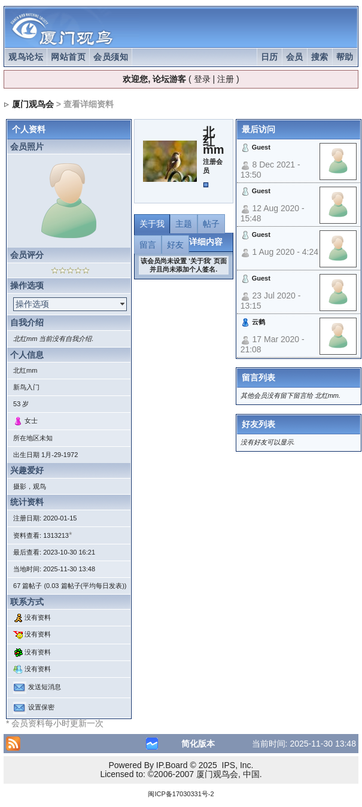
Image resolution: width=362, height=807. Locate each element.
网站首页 (68, 57)
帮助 (345, 57)
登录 (202, 79)
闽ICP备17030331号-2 (181, 793)
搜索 (319, 57)
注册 (225, 79)
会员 (294, 57)
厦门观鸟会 (33, 104)
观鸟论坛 (25, 57)
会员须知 (110, 57)
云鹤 (258, 321)
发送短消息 (44, 687)
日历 (269, 57)
